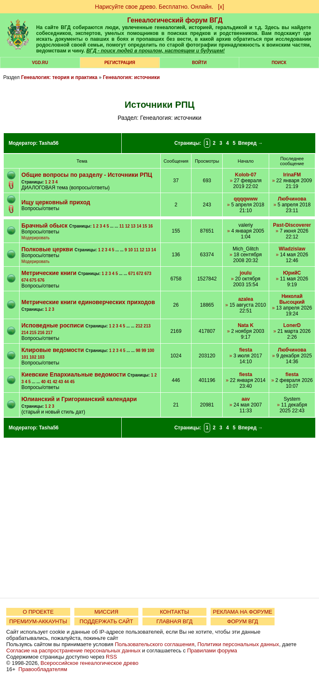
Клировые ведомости (53, 350)
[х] (221, 6)
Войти (199, 62)
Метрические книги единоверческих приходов (88, 302)
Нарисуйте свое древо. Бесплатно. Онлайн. (154, 6)
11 (121, 226)
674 (25, 280)
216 (40, 332)
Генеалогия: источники (131, 77)
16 (150, 226)
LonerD (292, 325)
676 (40, 280)
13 (133, 226)
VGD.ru (40, 62)
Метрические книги (49, 273)
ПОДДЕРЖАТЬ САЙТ (106, 621)
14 (139, 226)
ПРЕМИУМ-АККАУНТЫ (38, 621)
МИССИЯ (106, 612)
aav (245, 399)
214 (25, 332)
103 (40, 357)
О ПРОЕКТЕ (38, 612)
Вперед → (250, 143)
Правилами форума (212, 650)
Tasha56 (49, 143)
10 (130, 250)
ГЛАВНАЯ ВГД (175, 621)
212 (138, 326)
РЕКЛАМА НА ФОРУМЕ (242, 612)
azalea (245, 299)
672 (139, 273)
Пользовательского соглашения (154, 644)
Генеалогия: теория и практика (59, 77)
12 (127, 226)
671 (131, 273)
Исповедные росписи (53, 325)
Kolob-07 (245, 175)
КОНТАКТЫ (174, 612)
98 (138, 350)
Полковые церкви (47, 249)
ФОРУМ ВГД (242, 621)
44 (66, 381)
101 (25, 357)
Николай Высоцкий (291, 299)
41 (49, 381)
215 (33, 332)
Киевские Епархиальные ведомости (74, 374)
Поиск (279, 62)
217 (49, 332)
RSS (111, 657)
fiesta (245, 350)
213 (147, 326)
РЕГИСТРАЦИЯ (119, 62)
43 (61, 381)
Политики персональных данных (238, 644)
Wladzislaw (292, 249)
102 (33, 357)
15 (144, 226)
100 (151, 350)
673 (148, 273)
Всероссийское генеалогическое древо (90, 663)
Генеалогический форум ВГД (175, 20)
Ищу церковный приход (56, 202)
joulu (246, 273)
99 (144, 350)
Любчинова (292, 199)
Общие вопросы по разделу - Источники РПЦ (87, 174)
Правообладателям (42, 669)
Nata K (245, 325)
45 (72, 381)
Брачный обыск (45, 225)
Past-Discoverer (292, 225)
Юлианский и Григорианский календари (79, 399)
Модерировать (36, 237)
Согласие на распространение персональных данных (73, 650)
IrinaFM (292, 175)
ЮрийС (292, 273)
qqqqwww (246, 199)
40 (43, 381)
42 (55, 381)
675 (33, 280)
